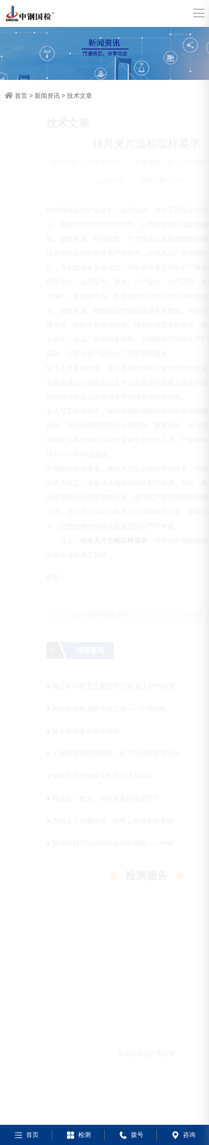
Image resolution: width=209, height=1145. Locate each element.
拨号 (130, 1134)
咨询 (183, 1134)
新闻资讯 (47, 95)
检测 (78, 1134)
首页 (21, 95)
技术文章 (79, 95)
